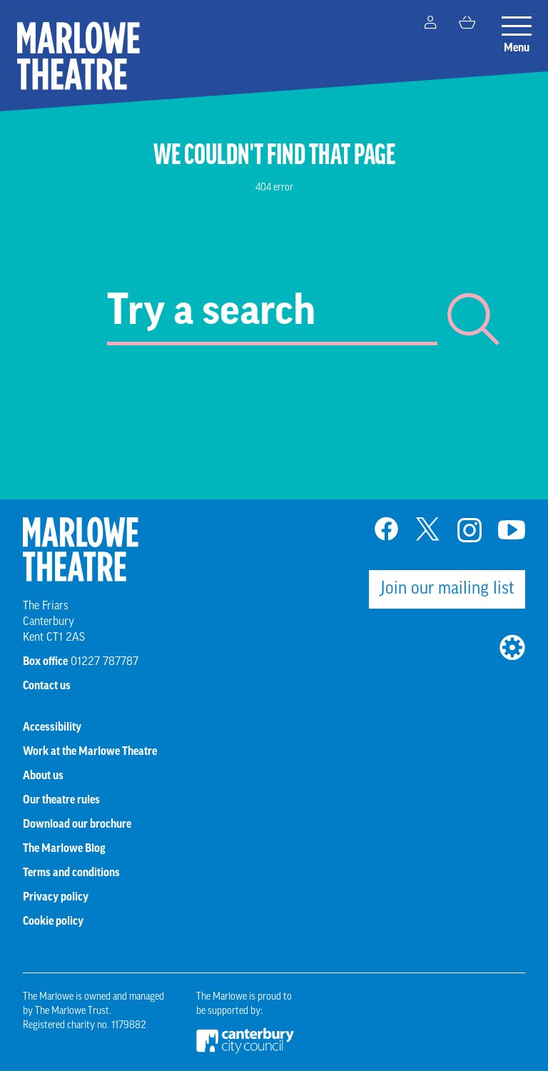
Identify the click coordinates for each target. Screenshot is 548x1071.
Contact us (47, 686)
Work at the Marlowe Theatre (90, 752)
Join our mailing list (447, 589)
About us (43, 776)
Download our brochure (77, 825)
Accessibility (52, 728)
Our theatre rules (61, 800)
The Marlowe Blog (64, 849)
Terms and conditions (71, 873)
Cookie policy (53, 922)
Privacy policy (55, 897)
